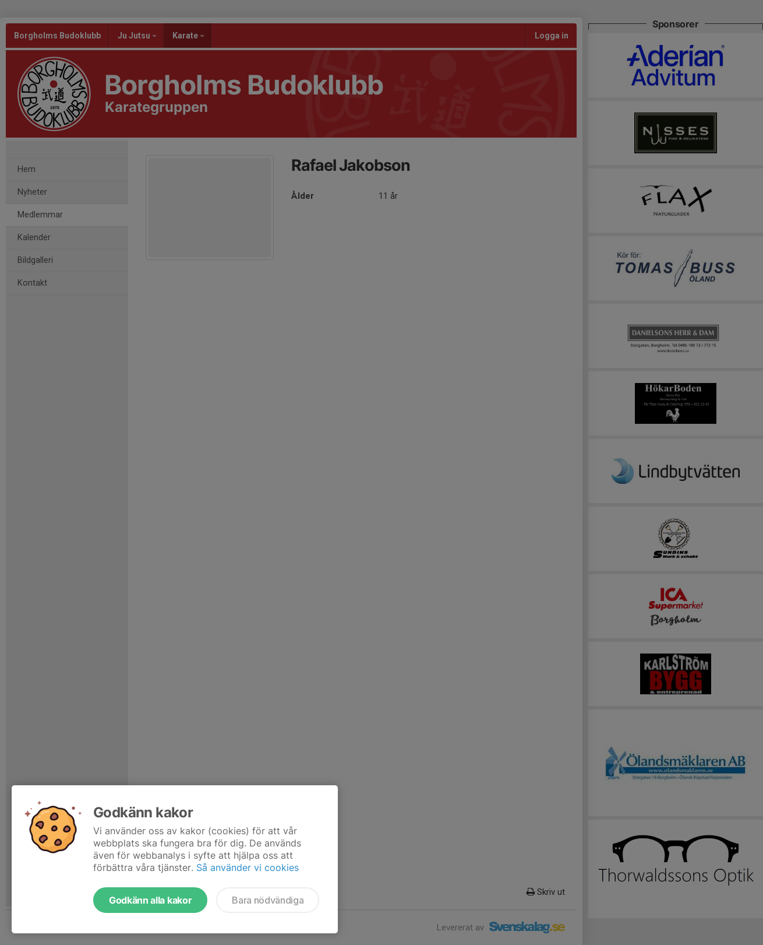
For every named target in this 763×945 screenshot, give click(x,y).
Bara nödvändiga (267, 900)
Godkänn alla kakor (150, 900)
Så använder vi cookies (247, 867)
